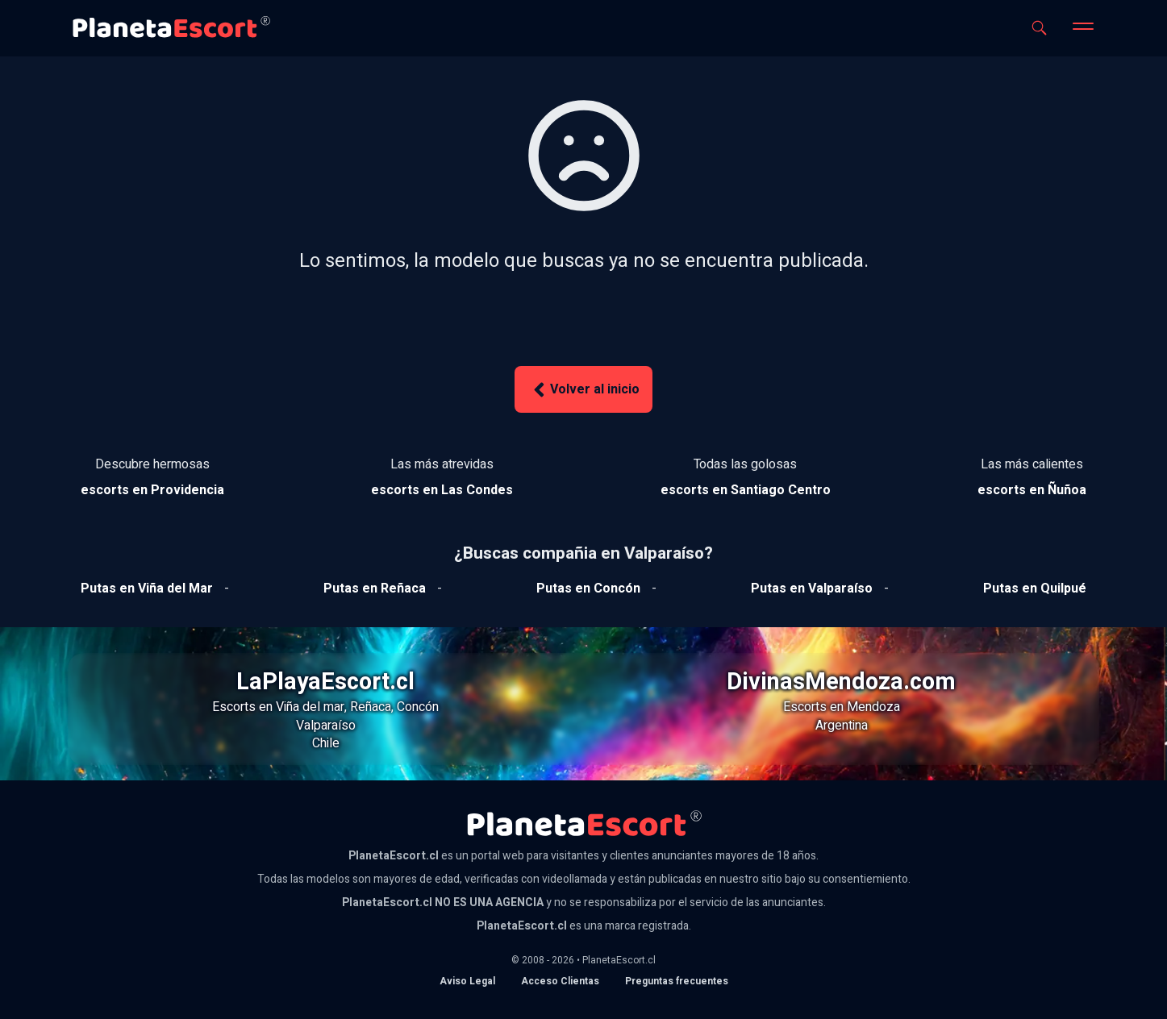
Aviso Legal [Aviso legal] (467, 981)
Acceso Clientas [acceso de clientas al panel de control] (560, 981)
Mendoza (873, 707)
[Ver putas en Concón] (588, 588)
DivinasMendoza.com (841, 682)
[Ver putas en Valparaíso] (812, 588)
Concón (418, 707)
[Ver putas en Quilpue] (1034, 588)
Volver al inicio (583, 389)
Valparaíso (326, 725)
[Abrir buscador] (1039, 27)
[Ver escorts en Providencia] (152, 490)
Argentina (841, 725)
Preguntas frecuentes (676, 981)
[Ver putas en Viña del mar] (147, 588)
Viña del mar (310, 707)
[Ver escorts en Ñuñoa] (1031, 490)
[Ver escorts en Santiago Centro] (746, 490)
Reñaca (370, 707)
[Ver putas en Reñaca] (374, 588)
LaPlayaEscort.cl (325, 682)
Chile (326, 743)
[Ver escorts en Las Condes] (442, 490)
